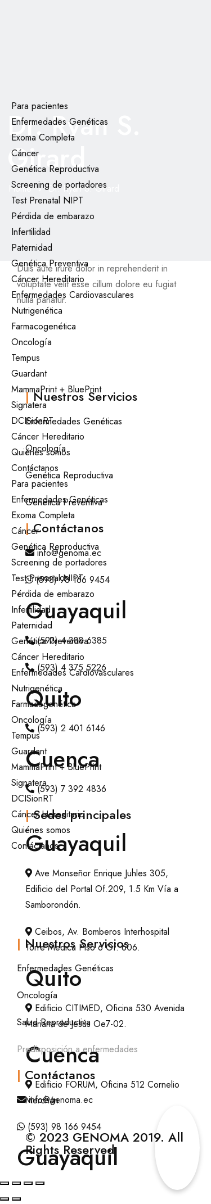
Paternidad (31, 247)
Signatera (29, 405)
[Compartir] (28, 1183)
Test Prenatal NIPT (47, 200)
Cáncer (25, 153)
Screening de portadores (59, 184)
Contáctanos (35, 467)
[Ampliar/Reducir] (4, 1183)
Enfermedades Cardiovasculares (72, 294)
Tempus (25, 357)
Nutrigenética (36, 310)
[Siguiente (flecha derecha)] (16, 1199)
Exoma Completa (43, 137)
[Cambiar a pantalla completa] (16, 1183)
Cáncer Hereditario (47, 279)
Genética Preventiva (49, 263)
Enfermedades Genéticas (59, 121)
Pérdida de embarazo (53, 216)
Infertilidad (31, 231)
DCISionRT (32, 420)
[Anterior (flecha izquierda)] (4, 1199)
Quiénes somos (40, 452)
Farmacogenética (43, 326)
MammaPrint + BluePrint (56, 389)
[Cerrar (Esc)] (39, 1183)
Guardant (29, 373)
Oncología (31, 342)
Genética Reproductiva (55, 168)
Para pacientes (39, 105)
